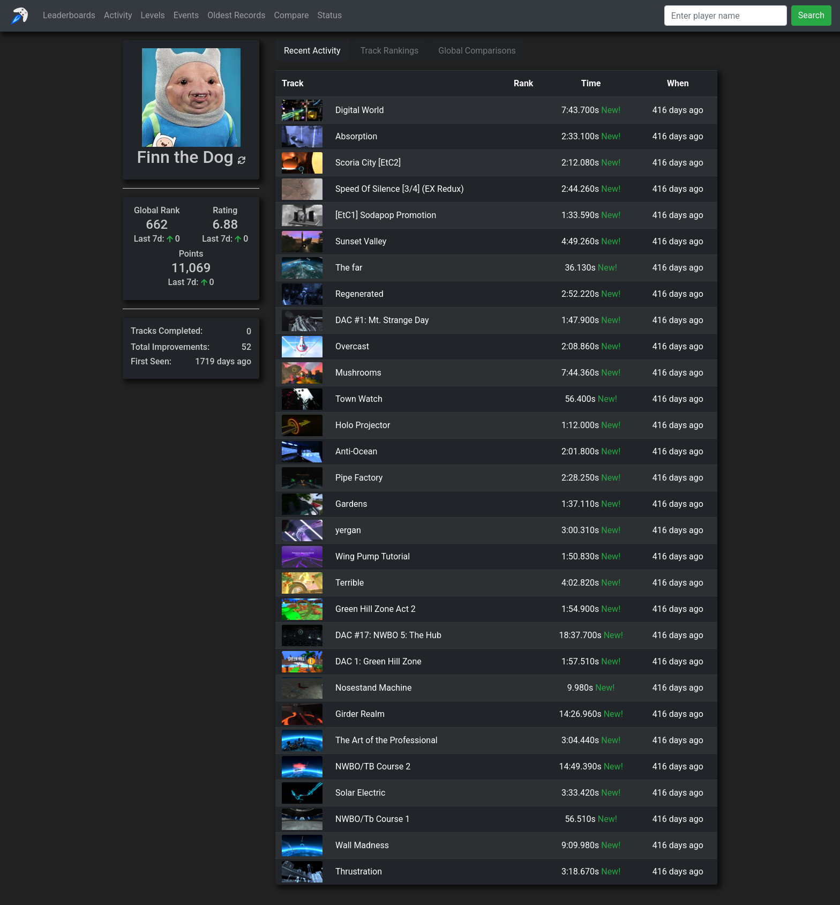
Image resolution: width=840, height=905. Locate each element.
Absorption (356, 136)
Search (811, 15)
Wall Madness (362, 846)
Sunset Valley (360, 241)
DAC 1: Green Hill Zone (378, 661)
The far (349, 268)
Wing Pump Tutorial (372, 556)
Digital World (359, 110)
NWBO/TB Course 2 (372, 766)
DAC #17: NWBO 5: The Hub (388, 635)
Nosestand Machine (373, 688)
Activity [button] (118, 15)
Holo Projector (362, 425)
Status (329, 15)
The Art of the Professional (386, 740)
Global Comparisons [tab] (477, 51)
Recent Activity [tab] (312, 51)
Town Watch (358, 399)
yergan (348, 530)
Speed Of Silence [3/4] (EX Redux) (399, 189)
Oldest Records (236, 15)
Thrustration (358, 872)
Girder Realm (360, 714)
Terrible (349, 583)
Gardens (351, 504)
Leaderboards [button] (69, 15)
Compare (291, 15)
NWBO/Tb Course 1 (372, 819)
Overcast (352, 346)
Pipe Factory (358, 478)
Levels (153, 15)
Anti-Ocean (356, 451)
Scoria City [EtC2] (368, 163)
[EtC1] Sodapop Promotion (385, 215)
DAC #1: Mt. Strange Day (382, 320)
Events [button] (186, 15)
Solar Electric (360, 793)
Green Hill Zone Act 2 (375, 609)
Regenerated (359, 294)
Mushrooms (358, 373)
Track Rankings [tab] (390, 51)
